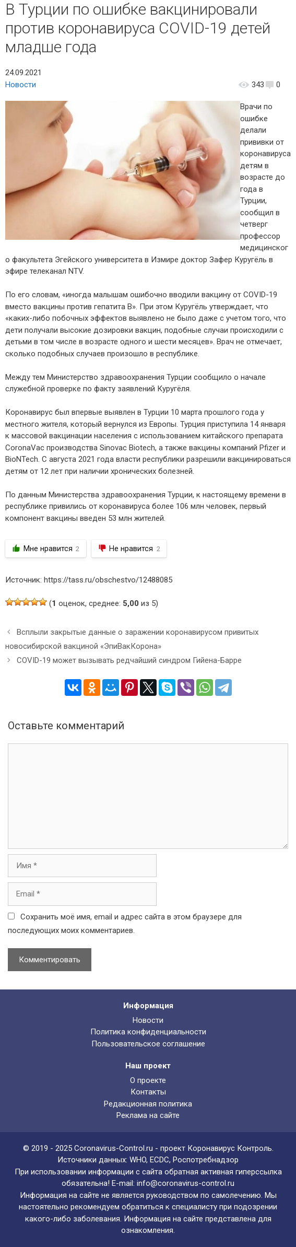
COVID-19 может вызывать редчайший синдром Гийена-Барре (129, 660)
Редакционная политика (148, 1104)
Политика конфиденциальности (148, 1031)
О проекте (148, 1080)
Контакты (148, 1092)
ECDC (159, 1159)
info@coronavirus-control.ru (185, 1183)
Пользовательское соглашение (148, 1043)
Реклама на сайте (148, 1115)
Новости (20, 84)
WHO (137, 1159)
